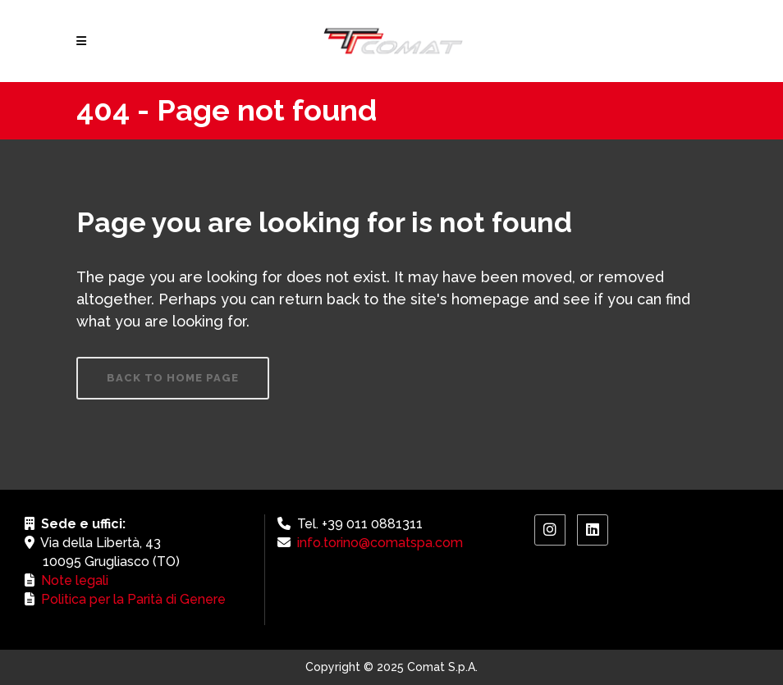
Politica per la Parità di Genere (133, 599)
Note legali (74, 580)
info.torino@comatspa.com (380, 542)
